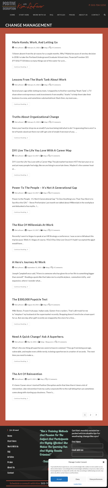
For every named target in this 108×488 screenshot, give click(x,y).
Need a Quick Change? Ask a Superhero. (38, 336)
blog (45, 48)
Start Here (11, 441)
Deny (78, 479)
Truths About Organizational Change (35, 116)
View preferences (96, 479)
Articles (10, 457)
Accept (59, 479)
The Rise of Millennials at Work (32, 224)
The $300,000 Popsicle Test (29, 299)
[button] (103, 462)
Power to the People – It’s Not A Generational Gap (44, 187)
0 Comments (56, 48)
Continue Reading (22, 67)
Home (9, 436)
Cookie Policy (78, 484)
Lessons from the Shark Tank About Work (39, 79)
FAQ (8, 452)
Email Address (77, 450)
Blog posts (49, 342)
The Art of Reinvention (27, 374)
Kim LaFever (19, 48)
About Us (11, 467)
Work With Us (12, 446)
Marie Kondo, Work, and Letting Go (35, 42)
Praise (10, 462)
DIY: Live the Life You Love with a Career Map (42, 150)
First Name (76, 442)
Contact (10, 473)
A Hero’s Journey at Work (29, 262)
